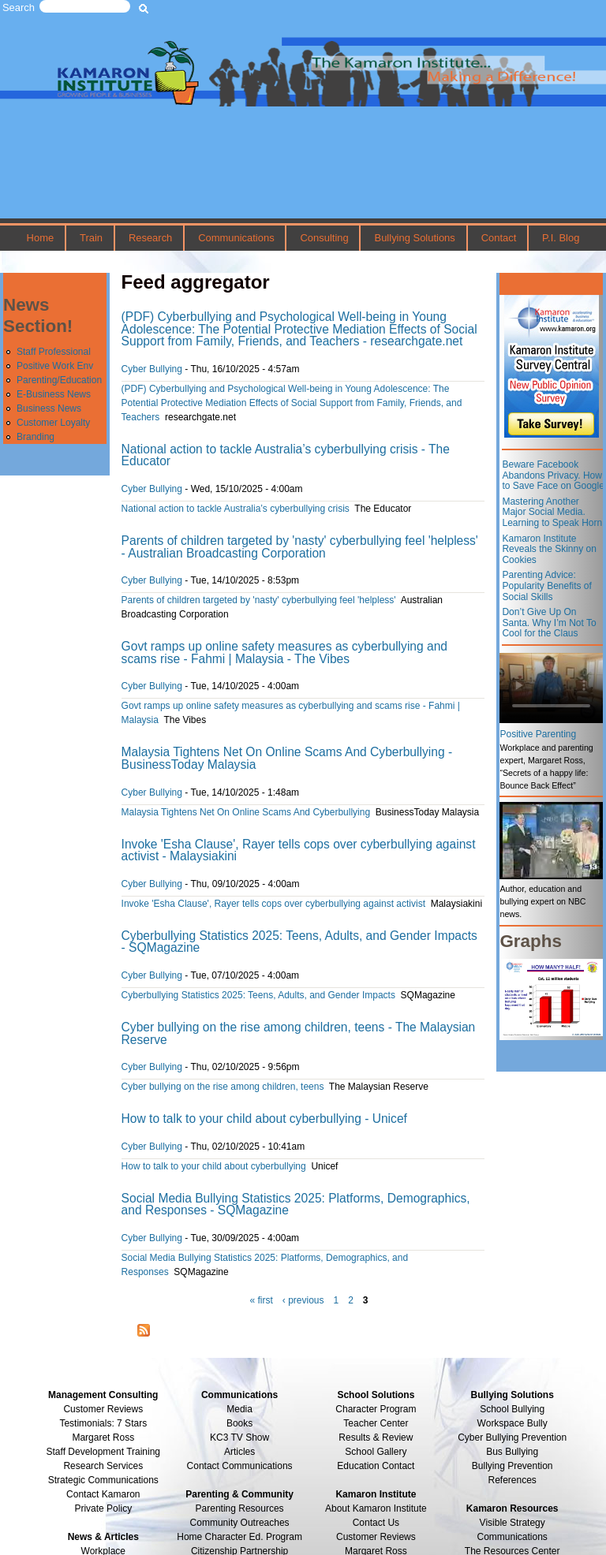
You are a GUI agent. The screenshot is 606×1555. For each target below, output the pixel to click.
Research (150, 238)
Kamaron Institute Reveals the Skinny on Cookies (549, 549)
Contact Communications (240, 1465)
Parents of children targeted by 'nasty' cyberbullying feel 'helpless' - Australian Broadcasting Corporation (300, 547)
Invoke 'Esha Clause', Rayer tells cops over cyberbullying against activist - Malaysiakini (299, 850)
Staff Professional (54, 351)
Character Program (375, 1409)
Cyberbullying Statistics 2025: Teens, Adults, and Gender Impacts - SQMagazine (299, 942)
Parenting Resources (240, 1508)
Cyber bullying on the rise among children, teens (223, 1086)
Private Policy (103, 1508)
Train (91, 238)
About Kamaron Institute (376, 1508)
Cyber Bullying (152, 369)
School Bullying (512, 1409)
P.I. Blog (560, 238)
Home (40, 238)
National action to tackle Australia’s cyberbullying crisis (236, 508)
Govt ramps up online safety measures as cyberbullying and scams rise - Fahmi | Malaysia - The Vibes (284, 653)
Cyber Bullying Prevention (512, 1437)
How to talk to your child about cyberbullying (214, 1166)
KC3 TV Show (239, 1437)
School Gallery (375, 1451)
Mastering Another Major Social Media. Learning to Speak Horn (552, 512)
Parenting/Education (59, 380)
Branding (35, 436)
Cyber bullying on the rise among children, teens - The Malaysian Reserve (299, 1033)
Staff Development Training (104, 1451)
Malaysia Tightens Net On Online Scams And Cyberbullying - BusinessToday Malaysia (287, 758)
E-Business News (54, 394)
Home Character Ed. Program (239, 1536)
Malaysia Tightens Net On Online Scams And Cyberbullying (246, 812)
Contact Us (376, 1522)
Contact (499, 238)
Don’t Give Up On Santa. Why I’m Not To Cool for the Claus (549, 622)
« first (260, 1300)
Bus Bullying (512, 1451)
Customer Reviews (376, 1536)
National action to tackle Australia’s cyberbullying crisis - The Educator (286, 455)
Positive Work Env (55, 365)
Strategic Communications (103, 1480)
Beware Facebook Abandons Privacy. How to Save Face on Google (553, 475)
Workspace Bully (512, 1423)
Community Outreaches (240, 1522)
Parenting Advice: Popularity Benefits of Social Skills (546, 585)
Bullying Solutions (415, 238)
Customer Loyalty (53, 422)
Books (239, 1423)
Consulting (324, 238)
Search (18, 7)
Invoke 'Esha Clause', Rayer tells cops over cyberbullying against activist (273, 903)
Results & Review (376, 1437)
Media (239, 1409)
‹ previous (303, 1300)
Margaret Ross (103, 1437)
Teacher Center (375, 1423)
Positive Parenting (537, 734)
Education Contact (375, 1465)
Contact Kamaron (103, 1494)
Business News (49, 408)
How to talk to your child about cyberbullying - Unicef (264, 1118)
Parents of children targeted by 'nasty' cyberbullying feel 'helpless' (259, 600)
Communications (236, 238)
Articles (239, 1451)
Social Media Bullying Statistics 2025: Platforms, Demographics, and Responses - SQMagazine (296, 1204)
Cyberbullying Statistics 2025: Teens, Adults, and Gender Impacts (258, 995)
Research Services (103, 1465)
